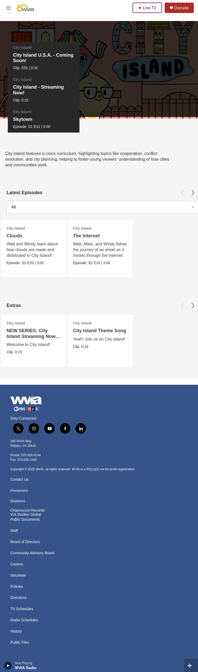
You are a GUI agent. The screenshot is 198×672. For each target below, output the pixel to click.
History (16, 606)
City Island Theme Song (99, 305)
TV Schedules (21, 583)
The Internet (86, 210)
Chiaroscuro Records (27, 485)
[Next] (191, 62)
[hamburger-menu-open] (8, 8)
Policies (16, 561)
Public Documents (25, 494)
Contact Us (19, 454)
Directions (18, 572)
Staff (14, 505)
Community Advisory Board (32, 527)
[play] (8, 665)
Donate (181, 7)
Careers (16, 538)
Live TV (147, 8)
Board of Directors (25, 516)
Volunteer (18, 550)
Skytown (173, 55)
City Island (19, 47)
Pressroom (19, 465)
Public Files (19, 617)
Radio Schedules (24, 594)
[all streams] (191, 665)
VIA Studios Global (25, 489)
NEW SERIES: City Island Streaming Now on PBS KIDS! (31, 310)
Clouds (14, 210)
